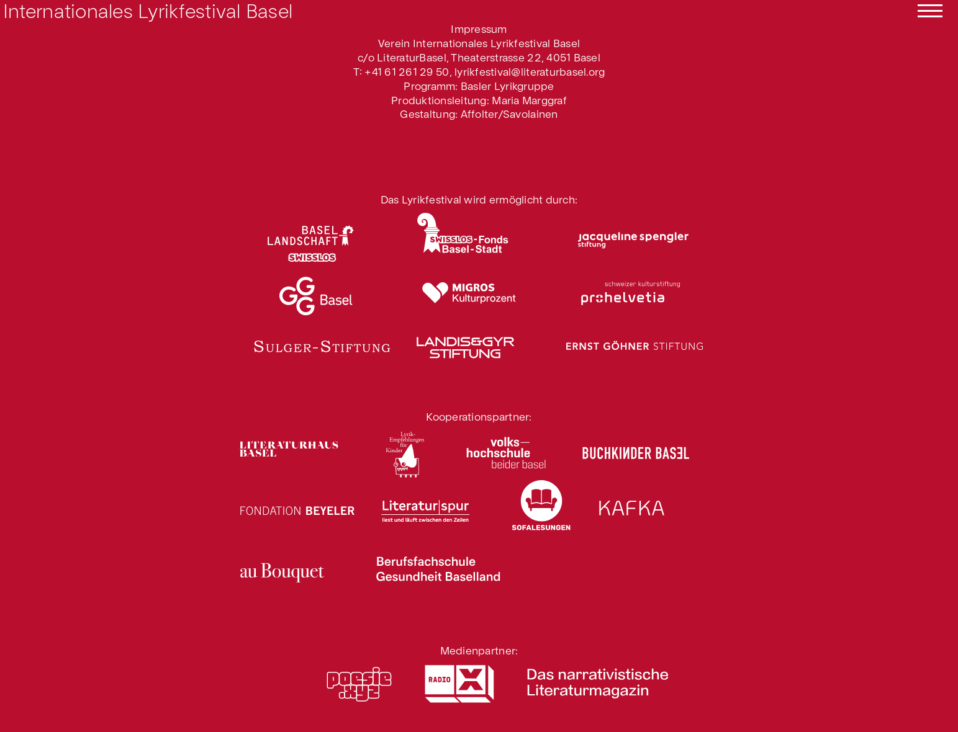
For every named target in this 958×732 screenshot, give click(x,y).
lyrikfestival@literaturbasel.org (529, 71)
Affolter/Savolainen (509, 113)
